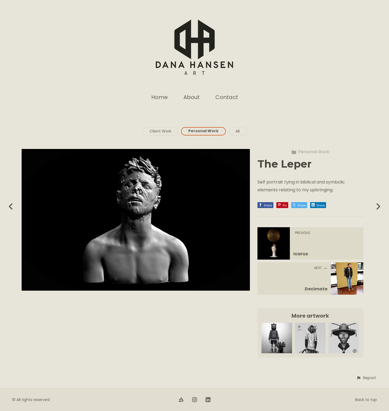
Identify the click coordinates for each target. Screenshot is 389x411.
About (191, 97)
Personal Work (203, 131)
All (238, 131)
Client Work (160, 131)
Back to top (366, 399)
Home (159, 97)
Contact (226, 97)
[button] (366, 377)
